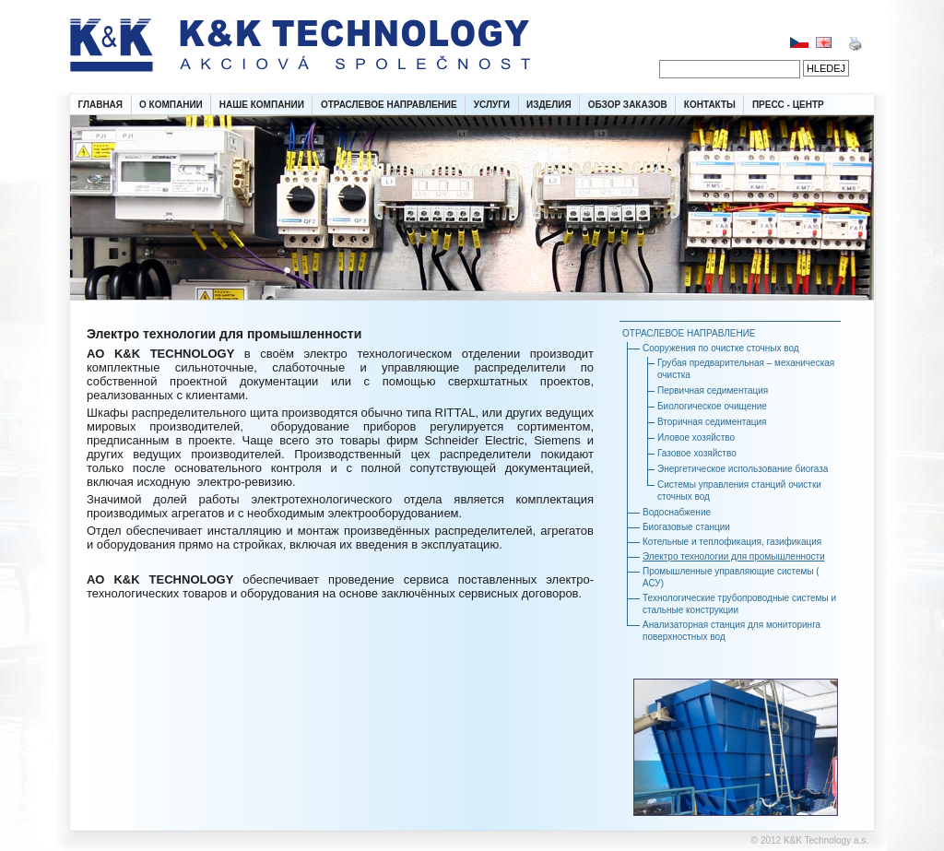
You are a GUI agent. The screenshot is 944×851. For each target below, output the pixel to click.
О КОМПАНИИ (171, 105)
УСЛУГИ (492, 105)
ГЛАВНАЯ (101, 105)
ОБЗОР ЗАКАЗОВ (627, 105)
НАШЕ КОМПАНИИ (261, 105)
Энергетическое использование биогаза (742, 469)
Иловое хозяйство (696, 437)
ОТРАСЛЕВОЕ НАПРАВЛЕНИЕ (389, 105)
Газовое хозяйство (697, 453)
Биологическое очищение (712, 406)
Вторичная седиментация (711, 422)
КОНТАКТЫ (710, 105)
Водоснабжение (677, 512)
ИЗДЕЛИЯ (549, 105)
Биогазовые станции (686, 527)
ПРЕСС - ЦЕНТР (788, 105)
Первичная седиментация (712, 390)
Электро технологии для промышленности (734, 556)
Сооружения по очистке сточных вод (721, 348)
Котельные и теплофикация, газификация (732, 542)
